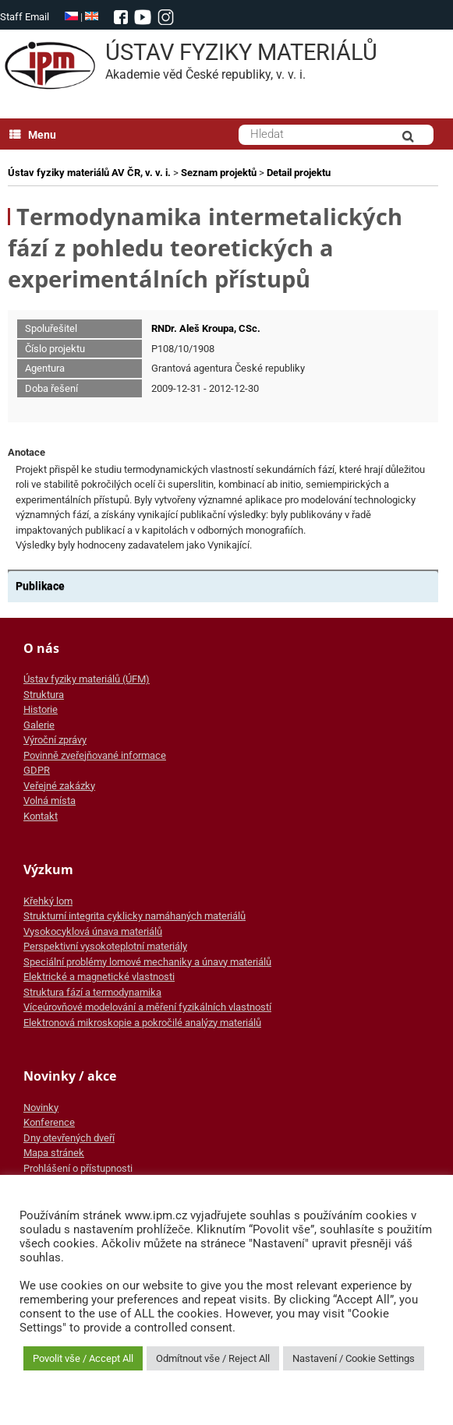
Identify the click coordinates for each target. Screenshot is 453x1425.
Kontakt (40, 816)
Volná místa (49, 800)
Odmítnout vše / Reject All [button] (213, 1358)
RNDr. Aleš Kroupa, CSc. (205, 328)
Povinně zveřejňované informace (94, 755)
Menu (32, 135)
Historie (40, 709)
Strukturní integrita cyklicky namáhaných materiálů (134, 916)
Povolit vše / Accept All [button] (83, 1358)
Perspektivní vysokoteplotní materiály (105, 946)
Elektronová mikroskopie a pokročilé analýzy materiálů (142, 1022)
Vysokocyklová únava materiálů (92, 931)
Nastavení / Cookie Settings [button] (353, 1358)
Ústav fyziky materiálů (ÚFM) (86, 679)
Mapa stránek (53, 1153)
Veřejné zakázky (59, 786)
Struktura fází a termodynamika (92, 992)
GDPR (36, 770)
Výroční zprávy (55, 740)
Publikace (40, 586)
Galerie (39, 725)
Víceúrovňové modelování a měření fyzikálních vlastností (147, 1007)
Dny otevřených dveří (69, 1138)
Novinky (40, 1107)
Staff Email (24, 17)
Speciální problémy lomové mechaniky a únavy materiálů (147, 962)
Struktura (43, 694)
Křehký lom (48, 901)
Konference (49, 1122)
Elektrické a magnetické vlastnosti (99, 976)
